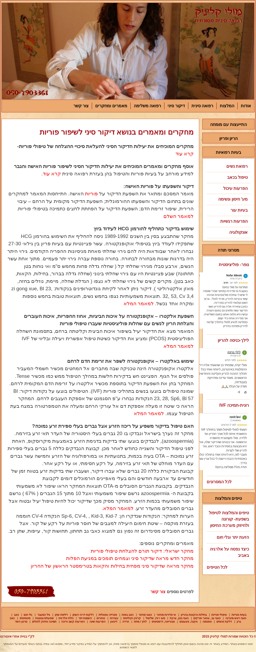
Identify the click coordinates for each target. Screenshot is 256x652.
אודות (246, 106)
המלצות (227, 106)
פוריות (91, 193)
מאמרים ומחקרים (111, 106)
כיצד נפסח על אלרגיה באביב (229, 552)
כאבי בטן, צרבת (179, 618)
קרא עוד (184, 153)
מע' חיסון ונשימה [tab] (228, 199)
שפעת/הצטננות (44, 618)
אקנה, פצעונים (188, 621)
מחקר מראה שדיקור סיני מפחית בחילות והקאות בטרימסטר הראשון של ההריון (112, 566)
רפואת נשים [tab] (228, 166)
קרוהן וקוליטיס (132, 618)
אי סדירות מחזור (166, 614)
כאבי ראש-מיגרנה (235, 618)
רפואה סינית (202, 106)
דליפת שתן (61, 614)
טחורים (101, 618)
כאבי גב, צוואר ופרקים (206, 618)
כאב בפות (128, 614)
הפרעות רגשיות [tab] (228, 221)
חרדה (125, 621)
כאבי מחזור (145, 614)
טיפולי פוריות (219, 614)
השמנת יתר (85, 618)
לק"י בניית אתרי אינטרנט (17, 636)
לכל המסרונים (219, 482)
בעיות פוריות (239, 614)
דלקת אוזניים (224, 621)
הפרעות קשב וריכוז (73, 621)
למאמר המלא (138, 303)
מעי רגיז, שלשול (155, 618)
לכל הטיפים (217, 567)
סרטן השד (21, 621)
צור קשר (81, 106)
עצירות (114, 618)
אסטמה (207, 621)
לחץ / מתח (140, 621)
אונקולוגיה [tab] (228, 232)
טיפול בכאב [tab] (228, 177)
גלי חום (28, 614)
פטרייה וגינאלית (108, 614)
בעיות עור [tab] (228, 210)
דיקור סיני (176, 106)
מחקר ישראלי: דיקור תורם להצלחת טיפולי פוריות (142, 551)
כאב (16, 614)
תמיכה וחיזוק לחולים (44, 621)
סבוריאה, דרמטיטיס (163, 621)
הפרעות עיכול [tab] (228, 188)
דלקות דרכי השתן (83, 614)
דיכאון (113, 621)
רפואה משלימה (147, 106)
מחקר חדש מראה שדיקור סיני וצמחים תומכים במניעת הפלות (130, 558)
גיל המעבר (43, 614)
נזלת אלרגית (65, 618)
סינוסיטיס (25, 618)
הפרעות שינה (97, 621)
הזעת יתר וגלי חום (233, 537)
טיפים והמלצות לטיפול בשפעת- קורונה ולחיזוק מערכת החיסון (229, 519)
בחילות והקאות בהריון (194, 614)
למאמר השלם (178, 216)
